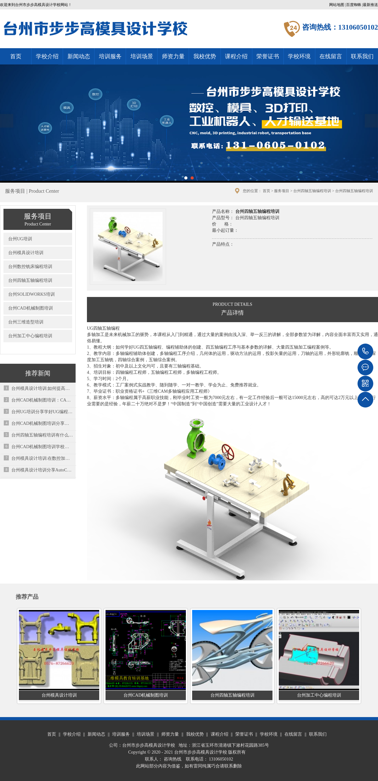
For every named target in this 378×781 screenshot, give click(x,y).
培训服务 (110, 56)
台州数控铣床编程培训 (30, 266)
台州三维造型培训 (25, 322)
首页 (15, 56)
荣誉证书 (267, 56)
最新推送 (370, 5)
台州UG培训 (20, 239)
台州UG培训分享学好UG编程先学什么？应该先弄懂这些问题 (42, 411)
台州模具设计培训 (25, 252)
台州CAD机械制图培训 (30, 308)
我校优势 (204, 56)
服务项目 (281, 191)
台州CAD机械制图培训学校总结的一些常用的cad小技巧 (42, 446)
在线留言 (330, 56)
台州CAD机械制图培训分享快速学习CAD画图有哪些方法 (42, 423)
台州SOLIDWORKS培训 (31, 294)
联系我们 (362, 56)
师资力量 (173, 56)
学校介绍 (47, 56)
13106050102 (365, 351)
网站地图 (336, 5)
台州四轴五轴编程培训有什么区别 (42, 435)
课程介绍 (236, 56)
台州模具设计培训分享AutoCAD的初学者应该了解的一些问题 (42, 470)
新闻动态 (78, 56)
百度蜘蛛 (353, 5)
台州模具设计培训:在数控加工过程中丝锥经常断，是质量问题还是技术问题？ (42, 458)
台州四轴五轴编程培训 (312, 191)
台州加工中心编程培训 (30, 335)
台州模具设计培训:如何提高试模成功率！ (42, 388)
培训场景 (141, 56)
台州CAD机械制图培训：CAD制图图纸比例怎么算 (42, 400)
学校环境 (299, 56)
